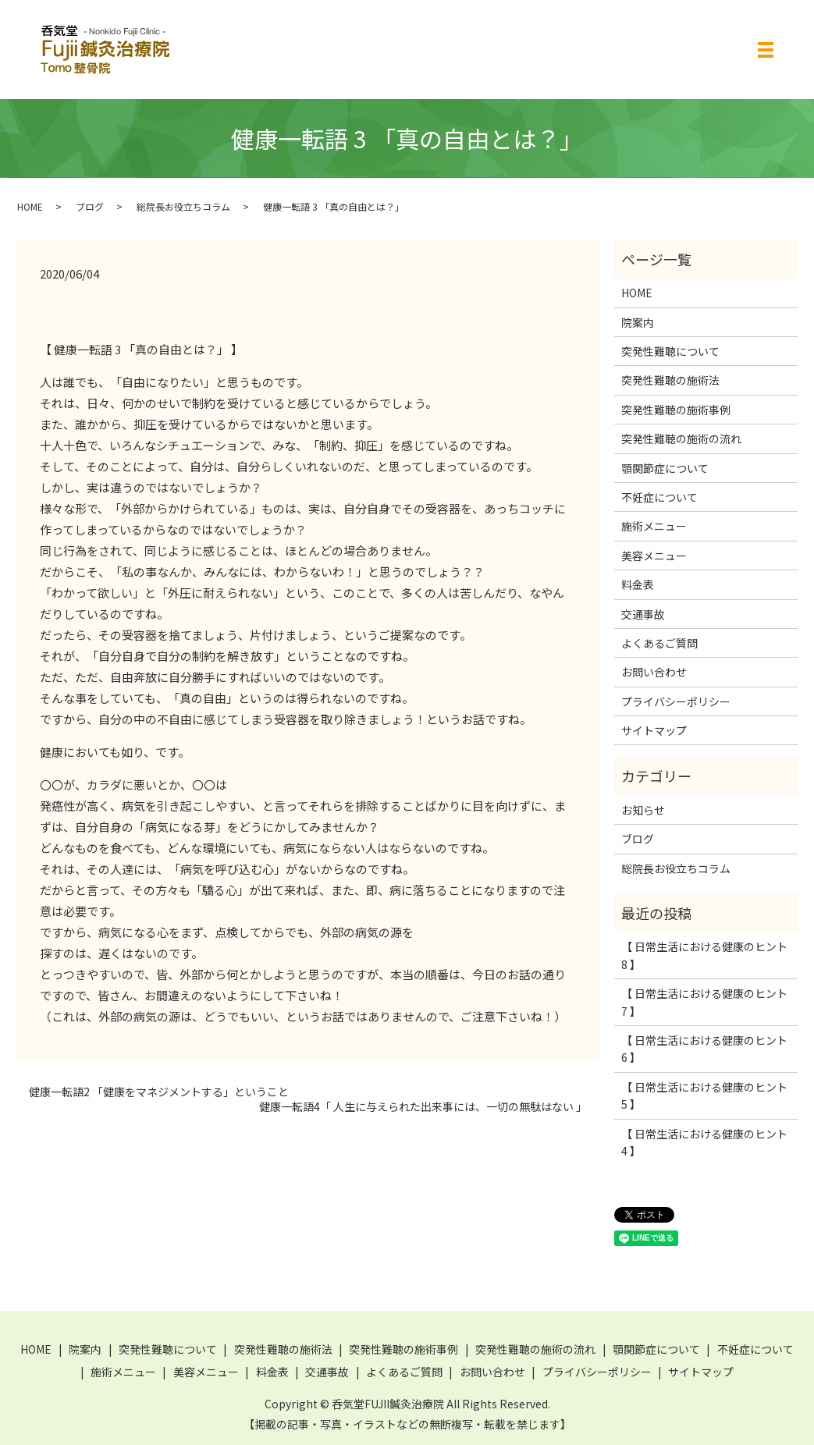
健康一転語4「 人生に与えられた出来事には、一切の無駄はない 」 (423, 1106)
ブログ (90, 206)
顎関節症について (665, 468)
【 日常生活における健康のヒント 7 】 (704, 1001)
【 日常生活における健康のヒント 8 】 (704, 955)
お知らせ (643, 810)
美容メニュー (654, 555)
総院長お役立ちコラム (183, 206)
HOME (30, 206)
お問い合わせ (654, 672)
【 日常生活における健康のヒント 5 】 (704, 1095)
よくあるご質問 (659, 643)
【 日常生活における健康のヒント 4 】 (704, 1142)
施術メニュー (654, 526)
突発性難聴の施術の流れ (681, 438)
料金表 (637, 584)
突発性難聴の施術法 (670, 380)
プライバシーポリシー (675, 701)
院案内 (637, 322)
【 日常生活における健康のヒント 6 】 (704, 1048)
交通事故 (643, 614)
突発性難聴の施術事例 (675, 409)
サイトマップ (654, 730)
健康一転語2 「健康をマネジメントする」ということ (159, 1092)
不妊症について (659, 497)
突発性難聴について (670, 351)
